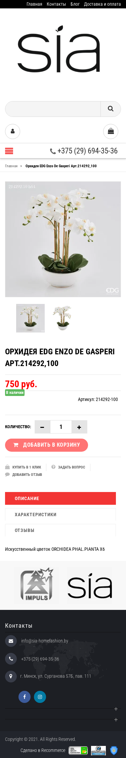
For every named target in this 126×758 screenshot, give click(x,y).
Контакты (56, 4)
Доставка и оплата (102, 4)
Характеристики (35, 514)
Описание (27, 498)
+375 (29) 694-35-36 (84, 150)
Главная (34, 4)
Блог (75, 4)
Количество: (18, 426)
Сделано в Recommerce (42, 750)
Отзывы (25, 530)
